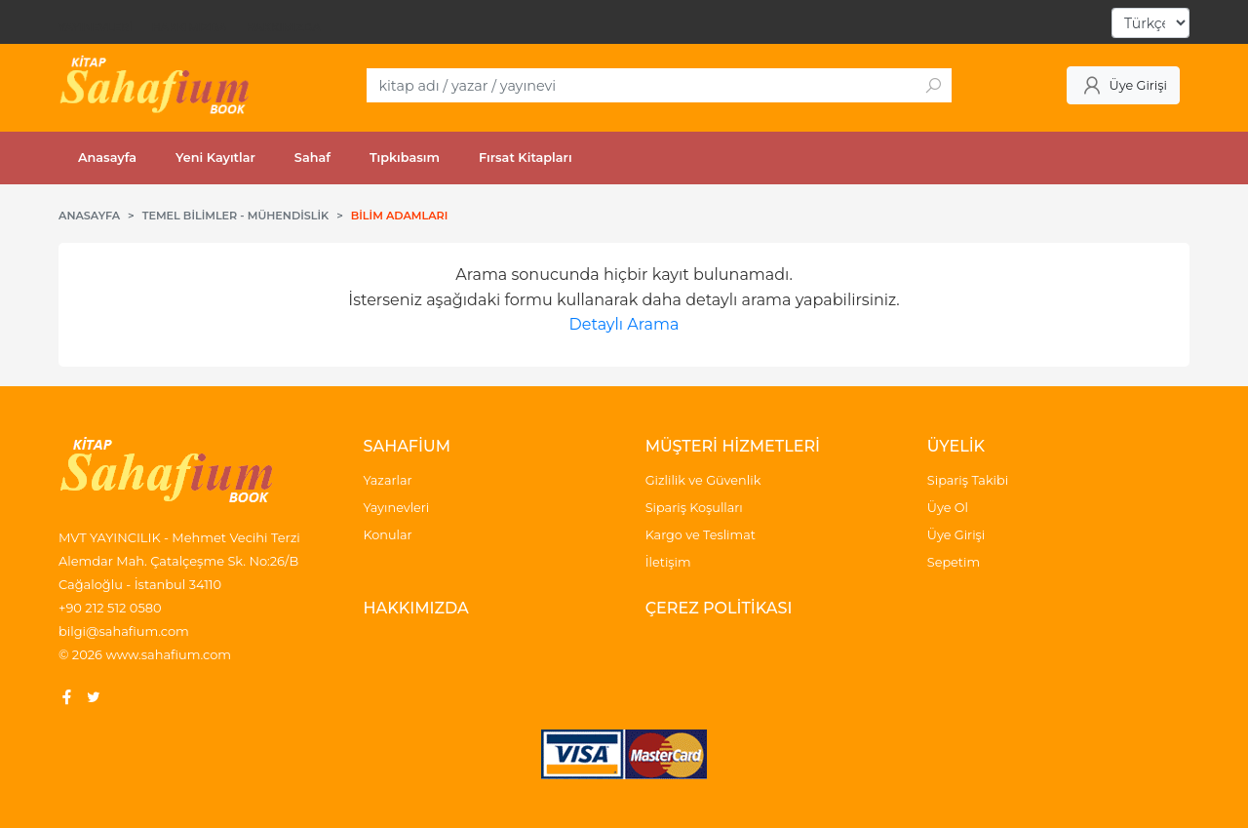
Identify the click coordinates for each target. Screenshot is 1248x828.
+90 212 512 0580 (110, 607)
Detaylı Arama (624, 324)
